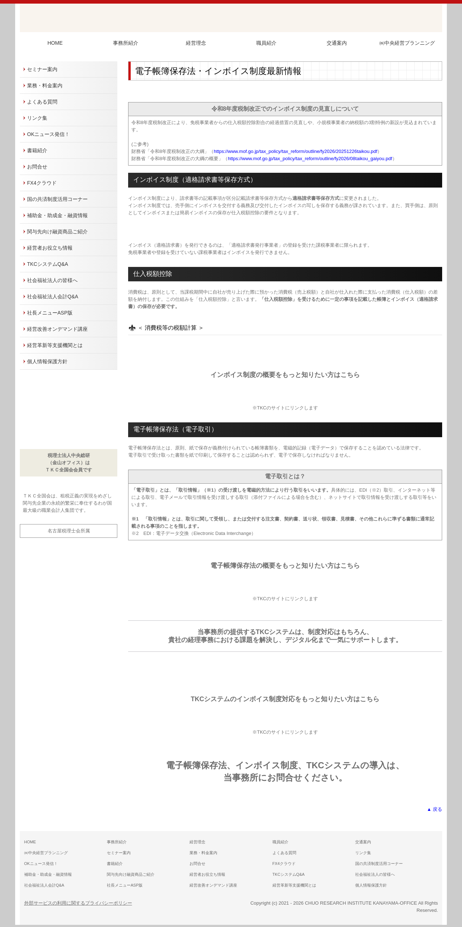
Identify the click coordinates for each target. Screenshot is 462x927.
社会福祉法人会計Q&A (52, 296)
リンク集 (37, 118)
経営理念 (196, 43)
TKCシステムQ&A (47, 264)
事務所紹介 (125, 43)
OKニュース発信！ (48, 134)
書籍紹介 (37, 150)
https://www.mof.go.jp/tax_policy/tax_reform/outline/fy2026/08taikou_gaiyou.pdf (310, 158)
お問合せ (37, 167)
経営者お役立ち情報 (50, 248)
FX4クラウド (42, 183)
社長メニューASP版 (50, 313)
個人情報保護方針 (47, 361)
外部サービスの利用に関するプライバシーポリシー (78, 903)
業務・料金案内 (44, 85)
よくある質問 (42, 102)
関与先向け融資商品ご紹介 (57, 231)
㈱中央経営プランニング (407, 43)
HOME (55, 43)
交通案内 (337, 43)
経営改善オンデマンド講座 (57, 329)
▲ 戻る (434, 809)
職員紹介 (266, 43)
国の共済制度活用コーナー (57, 199)
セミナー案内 (42, 69)
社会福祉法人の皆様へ (52, 280)
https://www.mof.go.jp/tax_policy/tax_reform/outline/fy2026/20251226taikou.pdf (295, 151)
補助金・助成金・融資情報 (57, 215)
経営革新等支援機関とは (55, 345)
